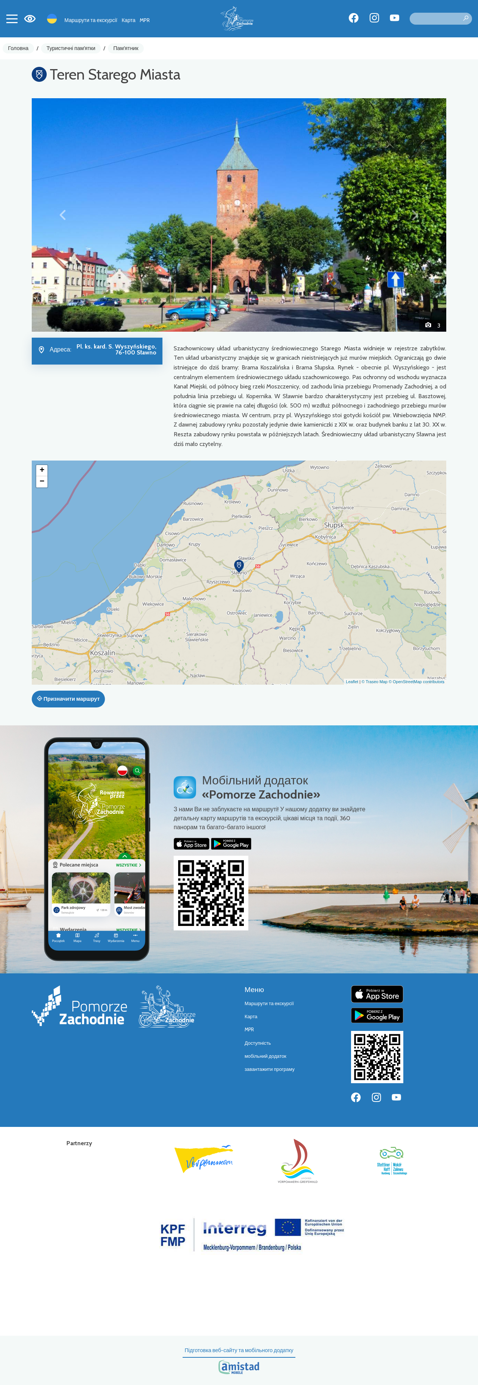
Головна (18, 48)
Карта (129, 20)
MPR (145, 20)
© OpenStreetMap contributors (416, 681)
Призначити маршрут (68, 698)
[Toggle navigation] (12, 18)
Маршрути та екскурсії (91, 20)
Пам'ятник (126, 48)
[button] (63, 214)
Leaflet (352, 681)
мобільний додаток (265, 1056)
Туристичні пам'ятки (70, 48)
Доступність (258, 1043)
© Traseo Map (374, 681)
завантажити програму (270, 1069)
